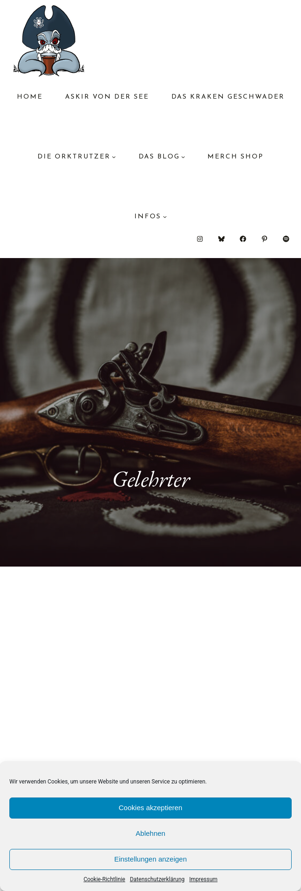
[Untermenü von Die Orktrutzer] (114, 156)
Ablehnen (150, 833)
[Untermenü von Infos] (165, 216)
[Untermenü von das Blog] (183, 156)
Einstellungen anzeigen (150, 859)
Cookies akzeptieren (151, 808)
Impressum (203, 879)
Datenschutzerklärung (157, 879)
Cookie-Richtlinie (104, 879)
